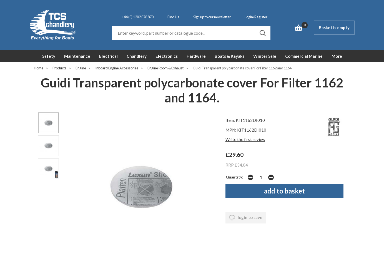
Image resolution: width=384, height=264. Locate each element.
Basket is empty (334, 27)
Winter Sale (264, 56)
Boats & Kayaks (229, 56)
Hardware (196, 56)
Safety (48, 56)
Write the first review (245, 139)
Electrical (108, 56)
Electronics (166, 56)
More (337, 56)
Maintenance (77, 56)
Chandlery (137, 56)
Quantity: (234, 177)
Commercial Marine (304, 56)
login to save (245, 218)
